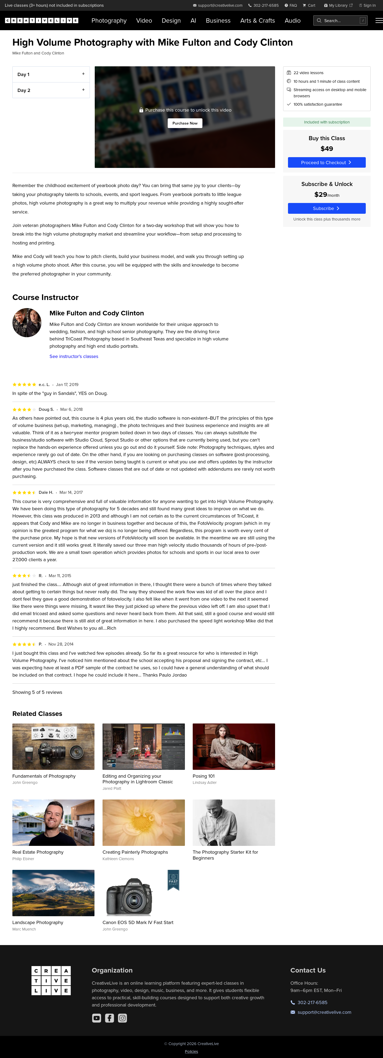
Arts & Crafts (257, 20)
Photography (109, 20)
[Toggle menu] (379, 20)
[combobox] (340, 20)
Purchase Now (184, 123)
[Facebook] (109, 1018)
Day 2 (23, 90)
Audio (293, 20)
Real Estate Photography (38, 852)
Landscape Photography (37, 922)
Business (218, 20)
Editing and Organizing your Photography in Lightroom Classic (138, 779)
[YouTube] (96, 1018)
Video (144, 20)
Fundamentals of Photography (44, 776)
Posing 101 (204, 776)
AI (193, 20)
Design (171, 20)
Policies (191, 1051)
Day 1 (23, 74)
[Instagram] (122, 1018)
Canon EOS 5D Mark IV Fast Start (138, 922)
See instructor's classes (74, 356)
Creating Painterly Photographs (135, 852)
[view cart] (310, 5)
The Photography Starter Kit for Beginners (225, 855)
